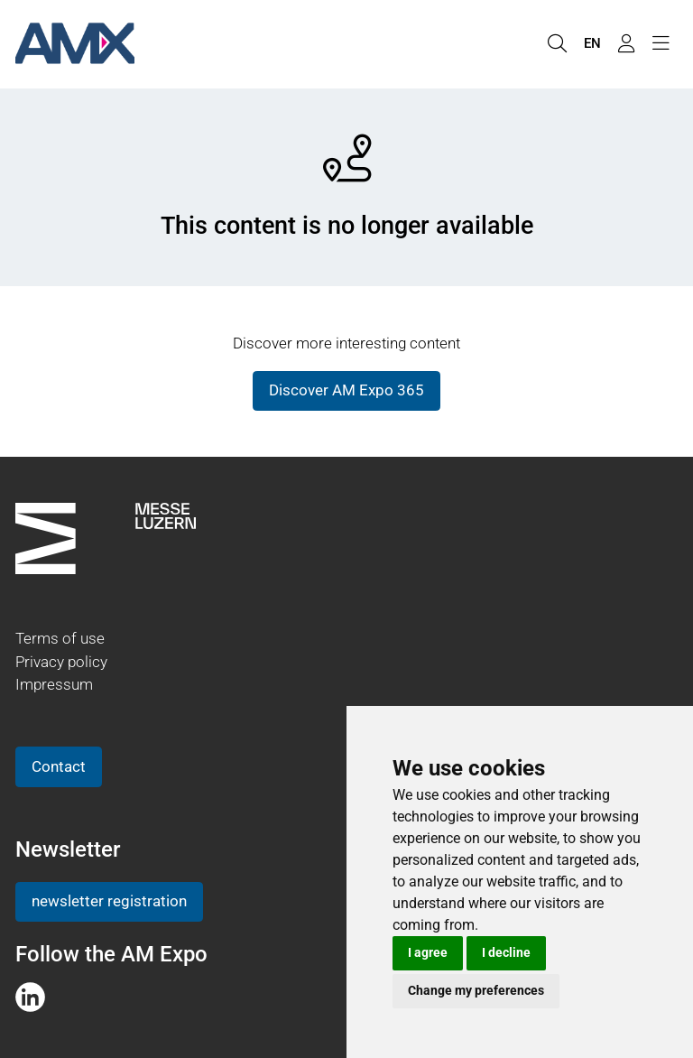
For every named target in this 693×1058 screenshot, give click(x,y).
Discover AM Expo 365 (346, 390)
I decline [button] (506, 952)
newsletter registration (109, 901)
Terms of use (60, 638)
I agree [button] (428, 952)
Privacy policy (61, 662)
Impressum (54, 684)
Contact (59, 766)
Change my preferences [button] (476, 990)
